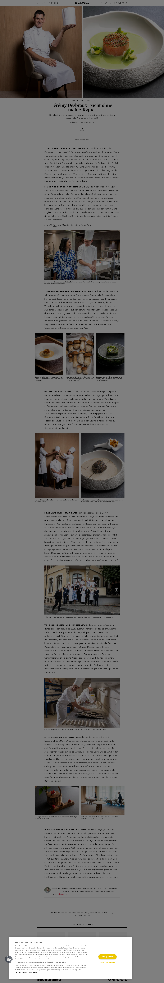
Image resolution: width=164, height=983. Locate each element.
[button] (8, 959)
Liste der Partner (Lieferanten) (26, 972)
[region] (70, 958)
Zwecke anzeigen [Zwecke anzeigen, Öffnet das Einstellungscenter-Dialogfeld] (107, 962)
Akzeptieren (107, 957)
